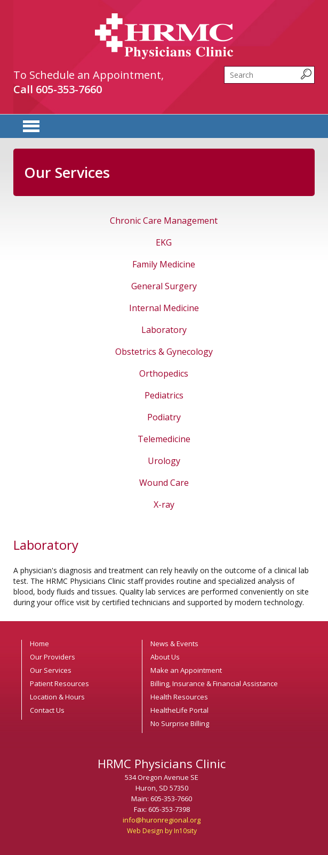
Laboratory (164, 330)
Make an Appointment (186, 670)
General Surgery (164, 286)
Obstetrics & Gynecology (164, 351)
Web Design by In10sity (162, 830)
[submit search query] (306, 74)
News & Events (174, 643)
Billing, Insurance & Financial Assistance (214, 683)
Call (57, 89)
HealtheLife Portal (179, 710)
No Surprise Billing (179, 723)
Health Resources (179, 697)
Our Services (50, 670)
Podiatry (164, 417)
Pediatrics (164, 395)
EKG (164, 242)
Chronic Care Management (164, 220)
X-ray (164, 504)
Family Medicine (163, 264)
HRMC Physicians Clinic (164, 36)
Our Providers (52, 657)
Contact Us (47, 710)
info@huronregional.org (162, 820)
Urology (164, 461)
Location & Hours (57, 697)
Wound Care (164, 482)
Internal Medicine (164, 308)
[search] (269, 75)
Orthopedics (163, 373)
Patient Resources (59, 683)
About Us (165, 657)
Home (39, 643)
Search (224, 66)
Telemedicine (164, 439)
